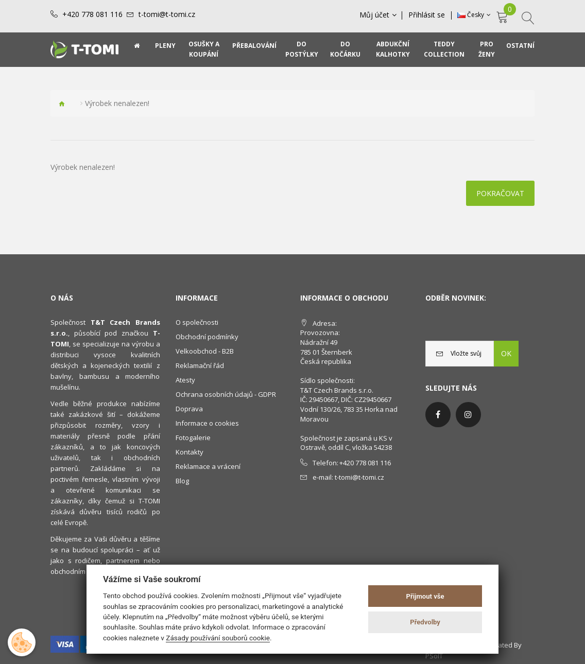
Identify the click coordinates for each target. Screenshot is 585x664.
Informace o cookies (207, 423)
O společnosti (197, 322)
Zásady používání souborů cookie (218, 638)
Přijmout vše (425, 596)
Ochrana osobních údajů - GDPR (226, 394)
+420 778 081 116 (92, 14)
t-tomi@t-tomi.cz (167, 14)
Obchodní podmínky (207, 336)
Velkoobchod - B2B (205, 351)
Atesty (185, 380)
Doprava (189, 408)
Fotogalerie (193, 437)
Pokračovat (500, 193)
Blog (182, 480)
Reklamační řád (200, 365)
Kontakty (189, 452)
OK (506, 353)
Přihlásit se (427, 15)
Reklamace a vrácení (208, 466)
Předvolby (425, 622)
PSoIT (434, 655)
